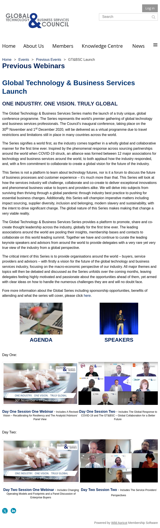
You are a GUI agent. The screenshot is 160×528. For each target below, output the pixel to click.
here (87, 295)
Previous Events (48, 59)
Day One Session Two (97, 411)
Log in (150, 8)
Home (7, 59)
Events (23, 59)
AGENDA (41, 340)
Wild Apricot (119, 523)
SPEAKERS (118, 340)
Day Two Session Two (99, 490)
